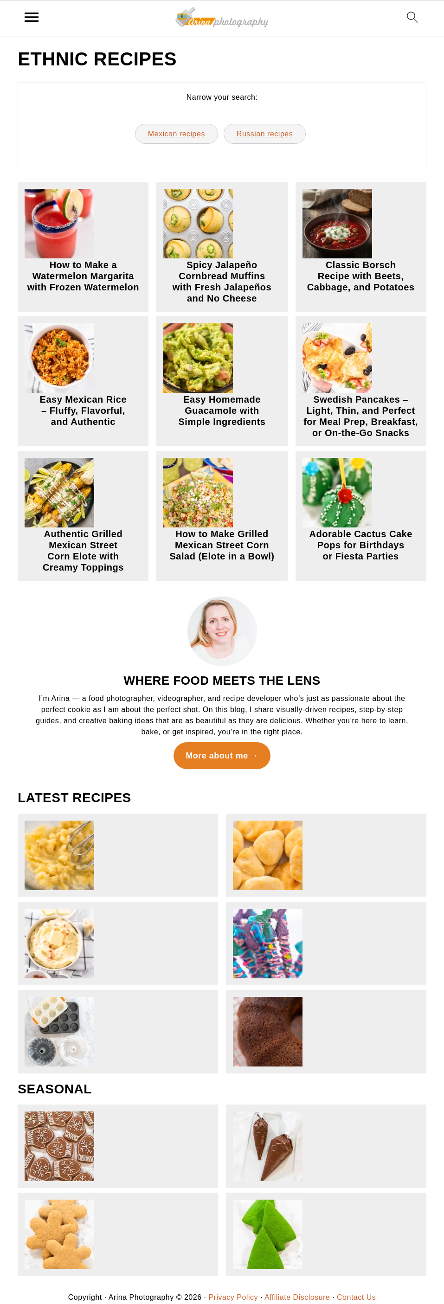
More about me (217, 755)
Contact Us (356, 1297)
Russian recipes (265, 134)
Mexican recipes (176, 134)
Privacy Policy (233, 1297)
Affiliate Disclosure (297, 1297)
